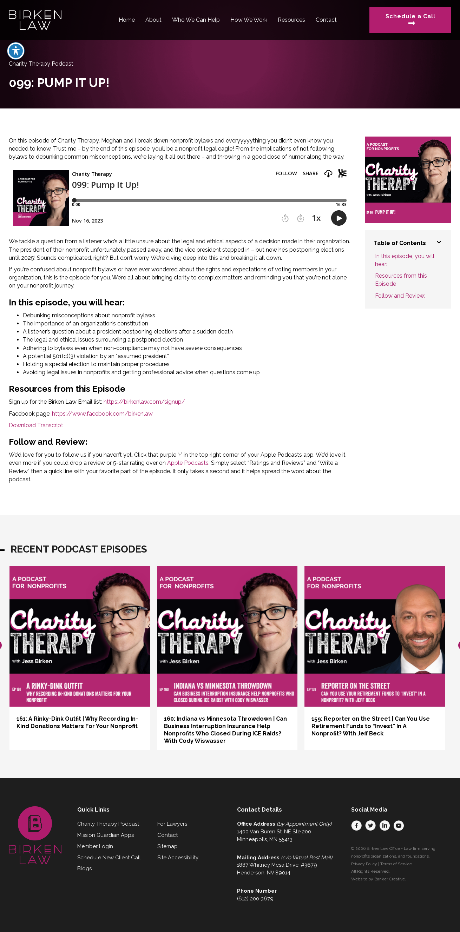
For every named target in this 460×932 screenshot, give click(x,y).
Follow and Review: (400, 295)
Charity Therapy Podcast (108, 824)
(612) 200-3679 (255, 898)
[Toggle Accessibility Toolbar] (15, 50)
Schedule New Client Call (109, 857)
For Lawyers (172, 824)
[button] (356, 825)
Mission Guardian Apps (105, 835)
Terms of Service (396, 863)
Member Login (95, 846)
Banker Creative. (390, 879)
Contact (167, 835)
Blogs (84, 868)
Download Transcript (36, 425)
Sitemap (167, 846)
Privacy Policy (364, 863)
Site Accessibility (177, 857)
